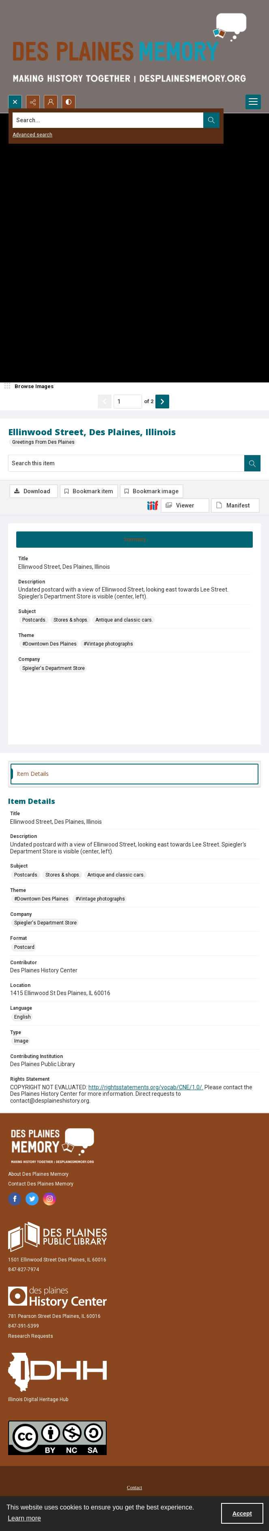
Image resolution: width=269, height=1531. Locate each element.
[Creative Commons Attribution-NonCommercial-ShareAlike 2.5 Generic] (57, 1438)
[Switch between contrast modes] (68, 101)
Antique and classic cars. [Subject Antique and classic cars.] (124, 620)
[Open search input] (15, 101)
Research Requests (30, 1336)
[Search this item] (126, 463)
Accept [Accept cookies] (242, 1513)
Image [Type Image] (21, 1041)
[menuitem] (134, 1487)
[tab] (134, 539)
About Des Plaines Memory (38, 1174)
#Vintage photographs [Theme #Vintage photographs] (108, 644)
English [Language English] (22, 1017)
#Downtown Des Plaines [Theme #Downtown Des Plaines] (49, 644)
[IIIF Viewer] (185, 505)
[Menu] (253, 102)
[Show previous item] (105, 401)
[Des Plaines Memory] (52, 1145)
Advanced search (32, 135)
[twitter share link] (32, 1198)
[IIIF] (152, 505)
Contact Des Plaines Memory (40, 1184)
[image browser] (30, 386)
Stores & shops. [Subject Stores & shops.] (71, 620)
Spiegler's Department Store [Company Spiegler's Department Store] (53, 668)
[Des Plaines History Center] (57, 1298)
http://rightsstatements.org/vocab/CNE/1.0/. (145, 1087)
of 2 (148, 401)
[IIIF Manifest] (235, 505)
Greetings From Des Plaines (43, 442)
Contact (134, 1487)
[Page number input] (128, 401)
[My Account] (50, 101)
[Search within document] (252, 463)
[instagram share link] (49, 1198)
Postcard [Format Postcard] (24, 947)
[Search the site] (108, 120)
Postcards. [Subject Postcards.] (34, 620)
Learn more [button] (24, 1518)
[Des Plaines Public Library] (57, 1237)
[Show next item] (162, 401)
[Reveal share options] (32, 101)
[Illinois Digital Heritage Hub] (57, 1372)
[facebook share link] (14, 1198)
